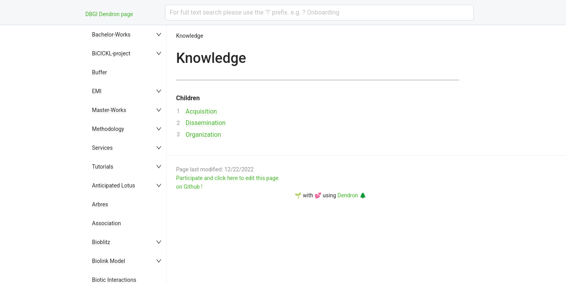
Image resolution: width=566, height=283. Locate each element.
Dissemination (206, 123)
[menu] (127, 154)
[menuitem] (127, 34)
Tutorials (102, 167)
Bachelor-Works (111, 34)
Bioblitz (101, 242)
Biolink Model (108, 261)
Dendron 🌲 (352, 195)
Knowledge (189, 36)
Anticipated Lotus (113, 185)
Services (102, 148)
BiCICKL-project (111, 53)
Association (106, 223)
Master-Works (109, 110)
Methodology (108, 129)
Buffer (99, 72)
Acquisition (201, 111)
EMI (96, 91)
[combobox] (319, 12)
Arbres (100, 204)
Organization (203, 134)
